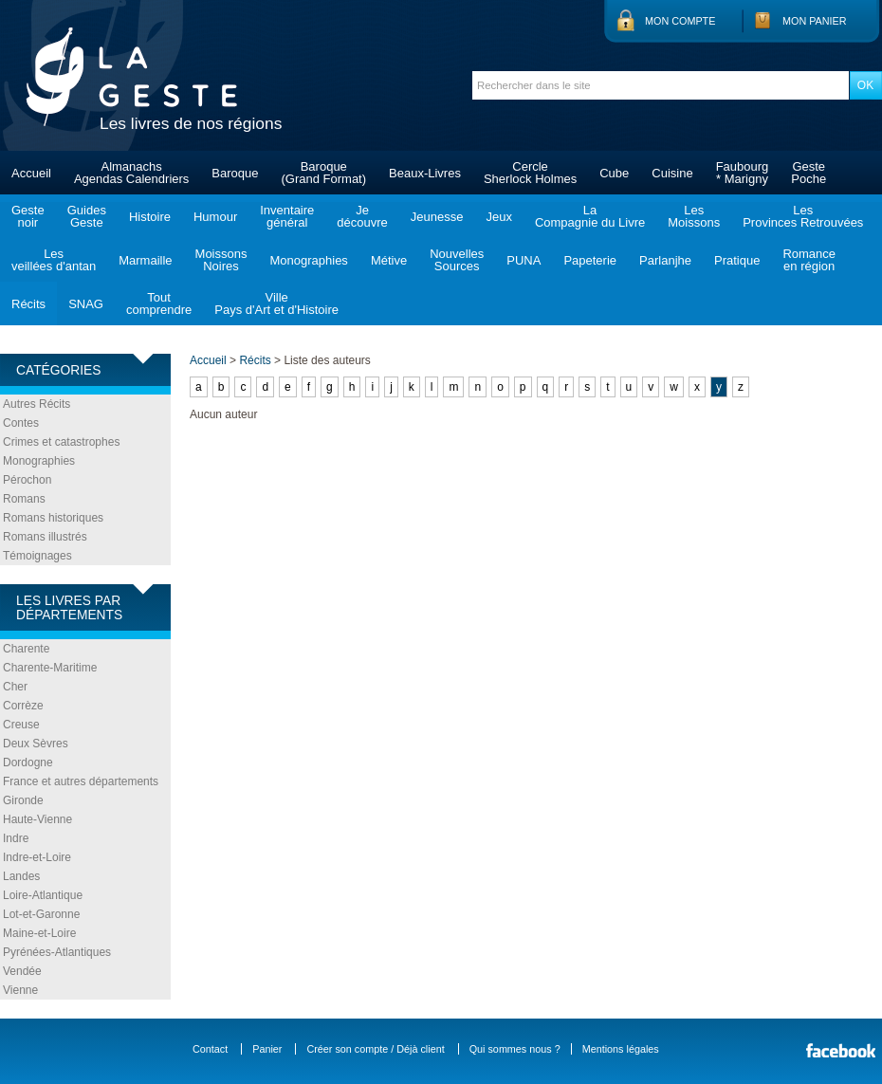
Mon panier (814, 21)
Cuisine (672, 173)
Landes (21, 876)
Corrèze (23, 705)
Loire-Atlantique (43, 895)
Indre (15, 838)
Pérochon (27, 480)
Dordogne (28, 762)
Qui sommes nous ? (514, 1049)
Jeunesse (437, 217)
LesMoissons (694, 216)
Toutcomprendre (159, 303)
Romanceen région (809, 260)
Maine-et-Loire (39, 933)
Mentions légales (620, 1049)
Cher (15, 686)
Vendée (22, 971)
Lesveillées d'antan (53, 260)
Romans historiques (53, 517)
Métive (389, 260)
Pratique (737, 260)
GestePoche (808, 172)
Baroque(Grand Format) (323, 172)
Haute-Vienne (37, 819)
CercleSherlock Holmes (530, 172)
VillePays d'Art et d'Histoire (276, 303)
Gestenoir (28, 216)
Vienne (20, 990)
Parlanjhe (665, 260)
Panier (267, 1049)
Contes (21, 423)
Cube (614, 173)
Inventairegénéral (287, 216)
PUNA (523, 260)
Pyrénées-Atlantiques (57, 952)
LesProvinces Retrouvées (803, 216)
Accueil (31, 173)
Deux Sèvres (35, 743)
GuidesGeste (86, 216)
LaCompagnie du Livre (590, 216)
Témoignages (37, 555)
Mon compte (680, 21)
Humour (215, 217)
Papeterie (589, 260)
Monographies (308, 260)
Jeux (498, 217)
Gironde (23, 800)
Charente (26, 648)
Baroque (234, 173)
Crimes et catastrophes (61, 442)
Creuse (21, 724)
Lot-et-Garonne (41, 914)
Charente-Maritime (50, 667)
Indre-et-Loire (37, 857)
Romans (24, 498)
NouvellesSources (457, 260)
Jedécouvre (362, 216)
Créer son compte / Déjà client (375, 1049)
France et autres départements (80, 781)
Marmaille (145, 260)
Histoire (150, 217)
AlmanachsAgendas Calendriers (131, 172)
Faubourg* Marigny (742, 172)
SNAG (85, 304)
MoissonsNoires (221, 260)
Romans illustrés (45, 536)
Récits (28, 304)
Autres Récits (36, 404)
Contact (210, 1049)
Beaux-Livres (425, 173)
